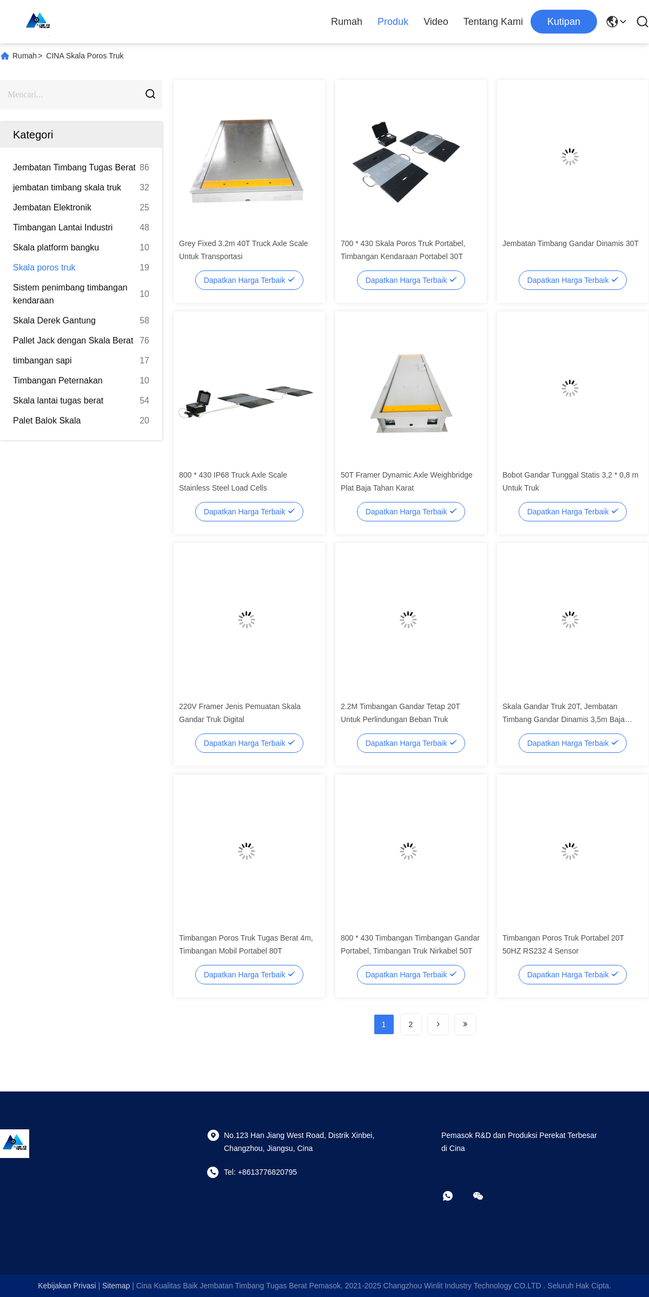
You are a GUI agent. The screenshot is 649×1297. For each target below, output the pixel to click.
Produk (393, 21)
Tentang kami (493, 21)
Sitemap (116, 1285)
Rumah (346, 21)
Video (435, 21)
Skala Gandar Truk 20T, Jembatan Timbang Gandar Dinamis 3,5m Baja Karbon (563, 719)
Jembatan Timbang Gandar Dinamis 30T (570, 243)
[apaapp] (455, 1195)
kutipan (563, 21)
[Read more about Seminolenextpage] (438, 1024)
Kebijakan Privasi (67, 1285)
